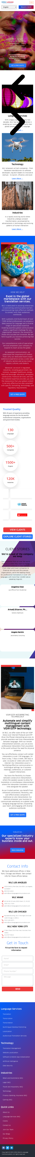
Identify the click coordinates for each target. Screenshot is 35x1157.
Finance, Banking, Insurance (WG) (15, 1095)
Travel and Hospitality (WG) (13, 1087)
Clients (5, 1121)
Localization (7, 1031)
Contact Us (7, 1125)
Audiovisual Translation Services (15, 1036)
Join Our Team (8, 1129)
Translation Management (12, 1048)
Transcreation (8, 1023)
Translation (7, 1014)
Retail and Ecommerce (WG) (13, 1078)
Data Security (8, 1066)
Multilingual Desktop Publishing (14, 1027)
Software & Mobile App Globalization (16, 1057)
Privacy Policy (8, 1138)
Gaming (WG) (7, 1100)
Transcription (7, 1018)
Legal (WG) (7, 1082)
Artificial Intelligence (10, 1061)
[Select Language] (9, 7)
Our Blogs (6, 1134)
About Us (6, 1112)
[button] (17, 87)
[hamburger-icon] (31, 2)
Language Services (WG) (11, 1117)
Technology (7, 1091)
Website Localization (10, 1052)
